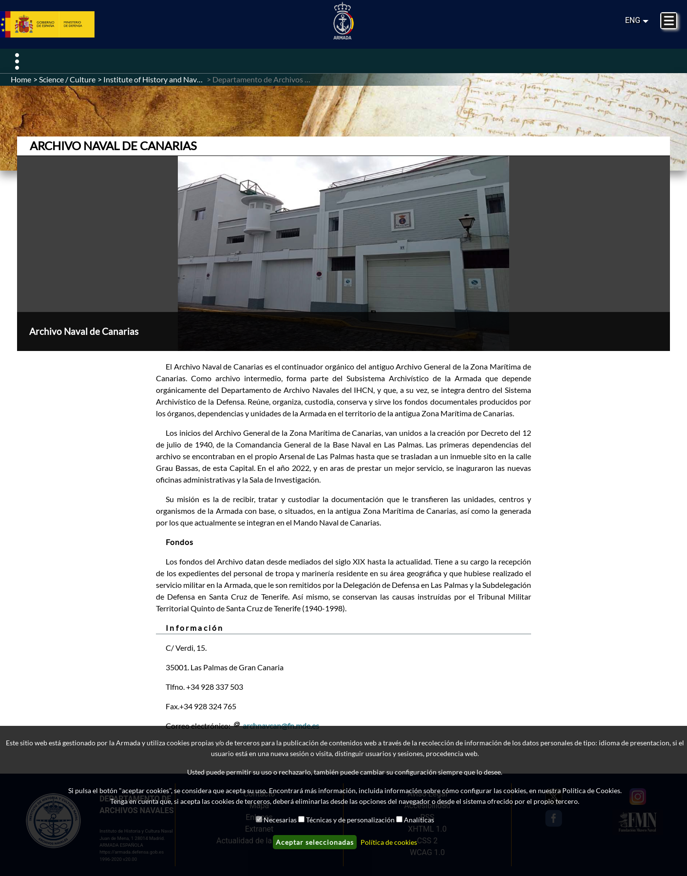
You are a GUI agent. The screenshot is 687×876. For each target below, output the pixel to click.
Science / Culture (67, 79)
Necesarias (280, 820)
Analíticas (419, 820)
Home (21, 79)
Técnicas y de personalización (350, 820)
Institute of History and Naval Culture (166, 79)
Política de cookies (389, 842)
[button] (343, 253)
